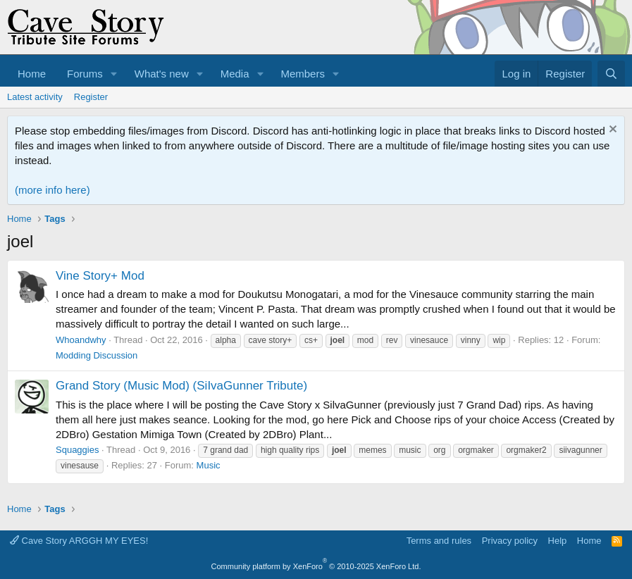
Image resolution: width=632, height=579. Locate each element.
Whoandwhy (81, 340)
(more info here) (52, 190)
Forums (85, 74)
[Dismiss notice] (611, 130)
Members (302, 74)
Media (235, 74)
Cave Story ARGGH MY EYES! (79, 540)
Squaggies (77, 449)
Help (557, 540)
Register (91, 97)
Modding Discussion (96, 355)
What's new (162, 74)
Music (209, 465)
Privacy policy (510, 540)
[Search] (611, 74)
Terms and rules (439, 540)
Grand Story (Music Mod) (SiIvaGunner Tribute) (181, 385)
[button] (114, 74)
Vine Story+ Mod (100, 275)
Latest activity (35, 97)
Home (32, 74)
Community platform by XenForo (316, 566)
